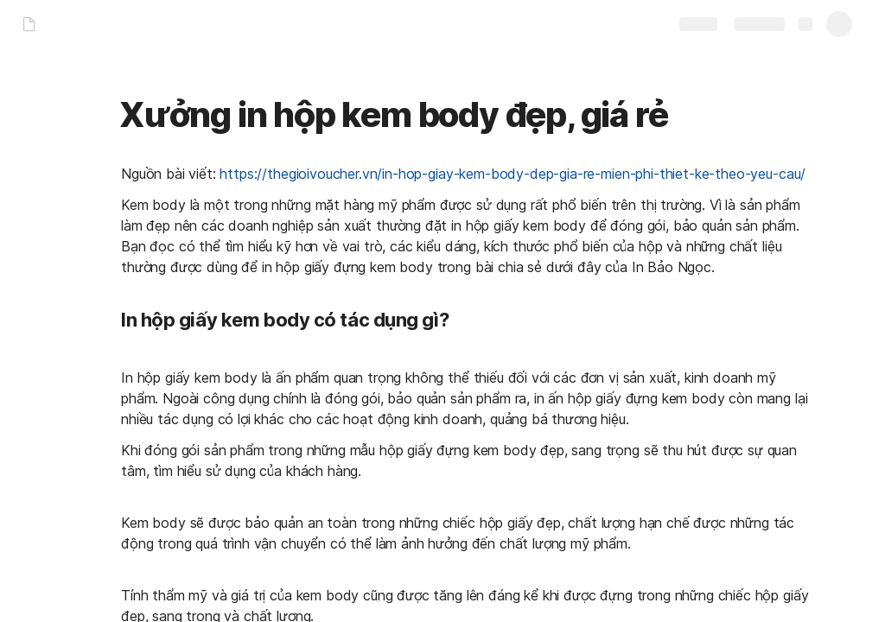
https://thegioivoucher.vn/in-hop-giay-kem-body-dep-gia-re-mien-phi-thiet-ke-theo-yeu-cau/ (512, 173)
